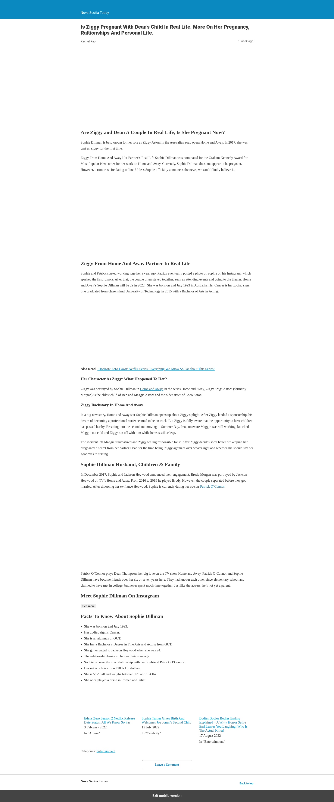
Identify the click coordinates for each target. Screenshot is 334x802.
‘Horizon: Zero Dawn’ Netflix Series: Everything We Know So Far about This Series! (156, 369)
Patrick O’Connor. (212, 486)
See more (88, 606)
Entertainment (106, 751)
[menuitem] (110, 716)
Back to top (246, 783)
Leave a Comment (167, 764)
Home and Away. (151, 389)
